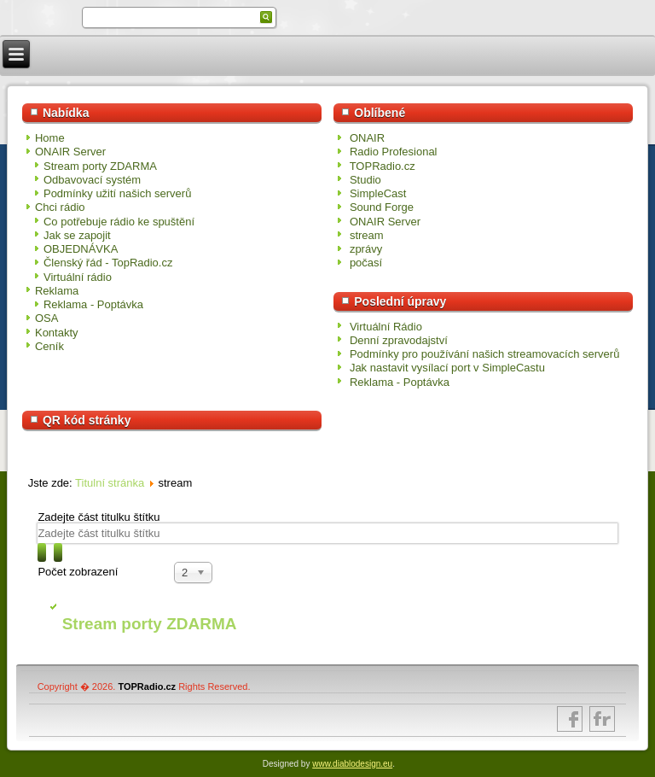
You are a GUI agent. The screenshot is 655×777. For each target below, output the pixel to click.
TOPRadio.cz (382, 166)
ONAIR (367, 137)
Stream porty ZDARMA (100, 166)
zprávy (366, 248)
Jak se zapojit (77, 235)
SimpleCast (378, 193)
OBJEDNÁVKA (80, 248)
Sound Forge (382, 207)
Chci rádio (60, 207)
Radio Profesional (394, 151)
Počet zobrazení (78, 571)
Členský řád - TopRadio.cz (108, 262)
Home (50, 137)
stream (367, 235)
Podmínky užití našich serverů (117, 193)
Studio (365, 179)
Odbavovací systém (92, 179)
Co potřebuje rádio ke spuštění (118, 221)
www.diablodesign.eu (352, 763)
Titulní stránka (109, 482)
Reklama (56, 290)
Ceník (49, 346)
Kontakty (56, 332)
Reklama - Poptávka (93, 304)
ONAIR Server (70, 151)
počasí (366, 262)
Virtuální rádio (77, 277)
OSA (46, 318)
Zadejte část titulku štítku (100, 517)
